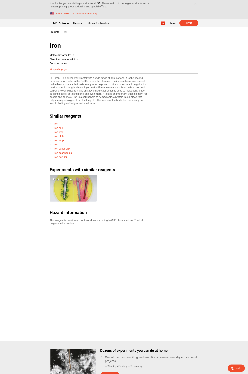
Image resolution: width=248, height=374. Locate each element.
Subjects (79, 23)
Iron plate (59, 136)
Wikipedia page (58, 69)
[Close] (195, 4)
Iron (65, 32)
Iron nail (58, 127)
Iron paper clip (62, 148)
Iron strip (59, 140)
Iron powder (60, 157)
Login (173, 23)
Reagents (54, 32)
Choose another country (85, 13)
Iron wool (59, 132)
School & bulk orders (98, 23)
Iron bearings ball (63, 152)
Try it (189, 23)
